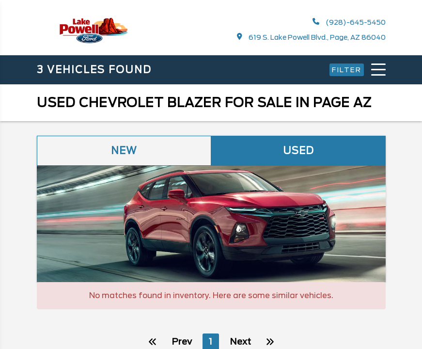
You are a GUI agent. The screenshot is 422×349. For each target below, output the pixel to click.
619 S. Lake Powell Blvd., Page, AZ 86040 (311, 37)
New (124, 151)
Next (286, 314)
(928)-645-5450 (349, 22)
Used (298, 151)
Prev (135, 314)
